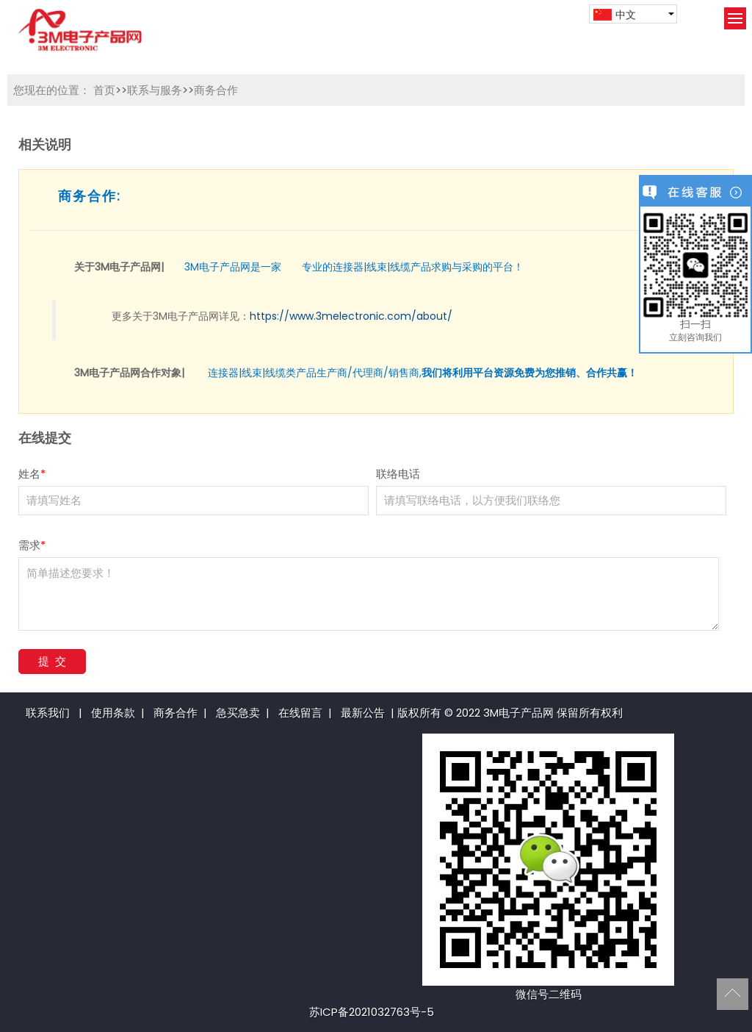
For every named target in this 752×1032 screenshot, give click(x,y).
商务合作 (216, 90)
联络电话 (398, 473)
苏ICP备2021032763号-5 (371, 1012)
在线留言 (300, 712)
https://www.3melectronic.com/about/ (351, 316)
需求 (32, 545)
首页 (104, 90)
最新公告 (363, 712)
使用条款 (113, 712)
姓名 (32, 473)
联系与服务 (154, 90)
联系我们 (48, 712)
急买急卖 (238, 712)
